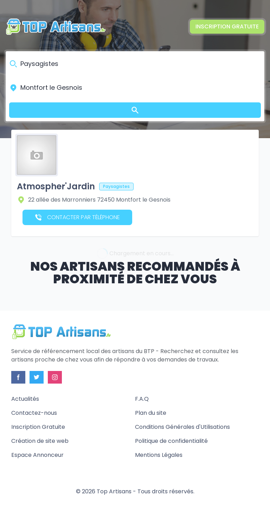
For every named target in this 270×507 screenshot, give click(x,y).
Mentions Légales (158, 455)
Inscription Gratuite (227, 26)
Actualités (25, 399)
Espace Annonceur (37, 455)
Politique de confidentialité (171, 441)
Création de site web (40, 441)
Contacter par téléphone (77, 217)
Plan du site (150, 413)
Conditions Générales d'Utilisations (182, 427)
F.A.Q (142, 399)
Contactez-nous (34, 413)
